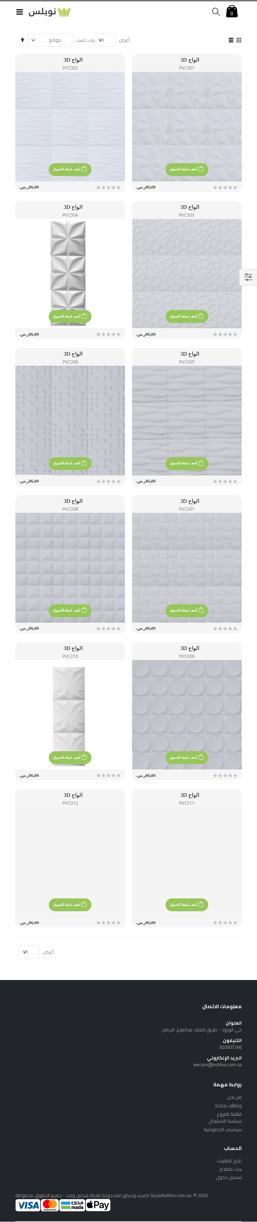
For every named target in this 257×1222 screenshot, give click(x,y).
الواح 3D (189, 60)
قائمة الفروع (229, 1114)
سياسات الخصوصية (223, 1129)
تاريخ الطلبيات (229, 1160)
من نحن (234, 1097)
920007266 (230, 1047)
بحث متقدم (231, 1169)
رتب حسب (85, 40)
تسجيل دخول (229, 1177)
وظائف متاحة (228, 1105)
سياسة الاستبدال (225, 1121)
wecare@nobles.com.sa (217, 1064)
